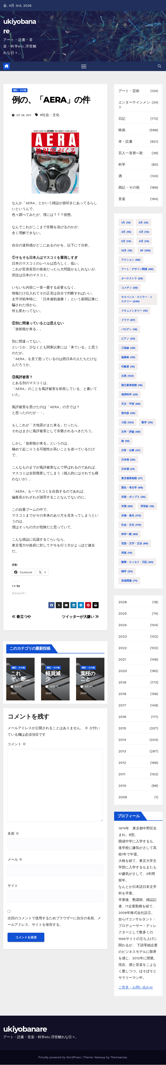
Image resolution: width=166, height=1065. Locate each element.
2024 (122, 625)
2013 (122, 751)
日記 (121, 119)
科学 (121, 165)
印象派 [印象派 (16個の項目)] (128, 367)
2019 (122, 682)
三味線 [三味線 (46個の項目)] (128, 348)
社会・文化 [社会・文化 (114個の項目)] (131, 525)
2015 (122, 728)
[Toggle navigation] (83, 66)
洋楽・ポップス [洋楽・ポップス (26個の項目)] (133, 497)
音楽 (121, 199)
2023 (122, 637)
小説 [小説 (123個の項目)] (127, 422)
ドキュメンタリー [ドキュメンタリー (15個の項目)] (134, 311)
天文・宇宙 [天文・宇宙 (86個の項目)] (130, 404)
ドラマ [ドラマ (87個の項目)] (128, 320)
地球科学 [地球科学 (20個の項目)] (129, 395)
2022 (122, 648)
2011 (122, 774)
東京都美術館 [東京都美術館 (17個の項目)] (132, 478)
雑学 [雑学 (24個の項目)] (127, 571)
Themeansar (118, 1057)
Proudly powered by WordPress (60, 1057)
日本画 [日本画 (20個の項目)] (128, 460)
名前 (13, 834)
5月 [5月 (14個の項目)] (126, 241)
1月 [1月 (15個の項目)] (126, 223)
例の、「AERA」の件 (51, 100)
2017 (122, 705)
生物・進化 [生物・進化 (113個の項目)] (131, 516)
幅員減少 (52, 676)
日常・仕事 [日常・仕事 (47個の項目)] (130, 450)
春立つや (21, 617)
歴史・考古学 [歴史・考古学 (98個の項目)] (132, 488)
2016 (122, 717)
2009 (122, 797)
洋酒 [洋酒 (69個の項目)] (127, 506)
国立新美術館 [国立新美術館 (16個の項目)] (132, 385)
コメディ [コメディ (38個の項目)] (129, 288)
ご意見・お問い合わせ (135, 988)
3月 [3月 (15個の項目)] (126, 232)
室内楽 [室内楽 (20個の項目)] (128, 413)
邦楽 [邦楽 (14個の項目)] (126, 553)
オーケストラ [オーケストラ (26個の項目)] (132, 278)
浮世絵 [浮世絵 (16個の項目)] (147, 506)
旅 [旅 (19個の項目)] (125, 441)
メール (15, 860)
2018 (122, 694)
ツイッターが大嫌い (80, 617)
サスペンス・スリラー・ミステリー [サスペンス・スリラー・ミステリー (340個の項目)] (136, 300)
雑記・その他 (19, 90)
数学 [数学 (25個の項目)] (147, 422)
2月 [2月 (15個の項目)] (143, 223)
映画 (121, 130)
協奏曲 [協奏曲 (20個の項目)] (128, 357)
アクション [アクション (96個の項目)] (130, 260)
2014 (122, 740)
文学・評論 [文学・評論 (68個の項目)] (130, 432)
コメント (17, 744)
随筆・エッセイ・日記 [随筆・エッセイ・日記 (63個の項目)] (137, 562)
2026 (122, 602)
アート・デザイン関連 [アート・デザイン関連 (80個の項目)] (137, 269)
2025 (122, 614)
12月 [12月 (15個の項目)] (126, 251)
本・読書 (125, 142)
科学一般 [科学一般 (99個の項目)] (129, 534)
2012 (122, 763)
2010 (122, 786)
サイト (13, 886)
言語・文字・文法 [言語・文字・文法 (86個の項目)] (134, 543)
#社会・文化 (49, 115)
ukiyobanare (25, 1029)
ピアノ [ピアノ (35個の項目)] (128, 339)
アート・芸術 (128, 91)
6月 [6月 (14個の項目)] (144, 241)
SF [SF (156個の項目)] (145, 251)
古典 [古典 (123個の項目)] (127, 376)
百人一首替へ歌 (130, 153)
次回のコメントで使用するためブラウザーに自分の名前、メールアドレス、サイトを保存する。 (54, 921)
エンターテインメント (134, 105)
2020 (122, 671)
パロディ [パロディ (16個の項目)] (129, 329)
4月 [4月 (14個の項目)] (144, 232)
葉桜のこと (87, 676)
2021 (122, 660)
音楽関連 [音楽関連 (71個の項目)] (129, 581)
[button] (159, 66)
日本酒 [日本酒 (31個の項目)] (128, 469)
